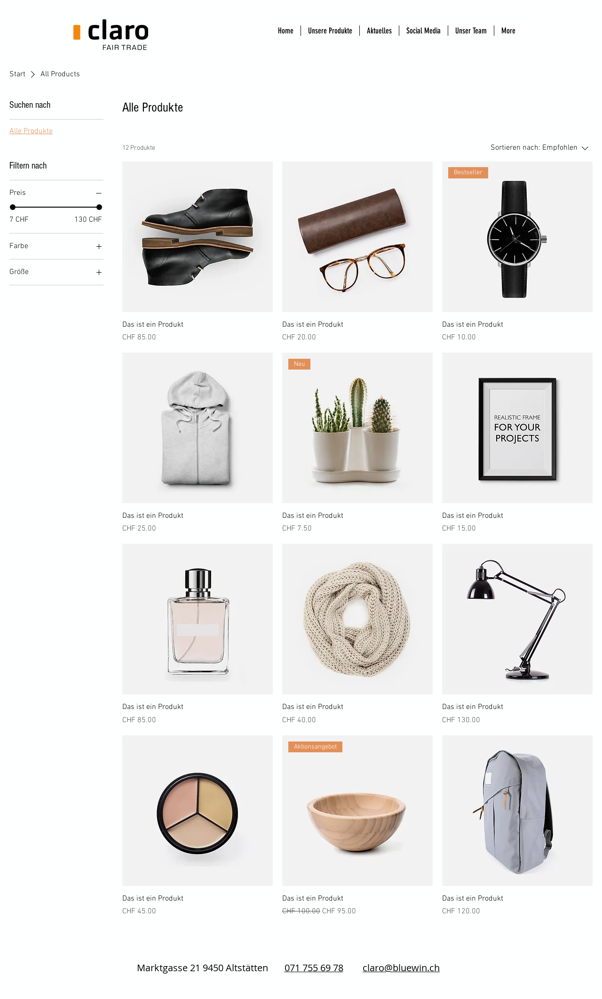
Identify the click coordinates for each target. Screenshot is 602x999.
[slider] (12, 207)
